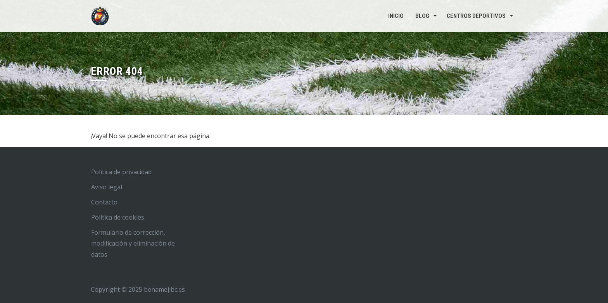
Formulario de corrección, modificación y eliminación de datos (133, 243)
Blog (422, 15)
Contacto (104, 202)
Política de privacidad (121, 172)
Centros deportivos (476, 15)
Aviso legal (106, 187)
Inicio (396, 15)
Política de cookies (117, 217)
